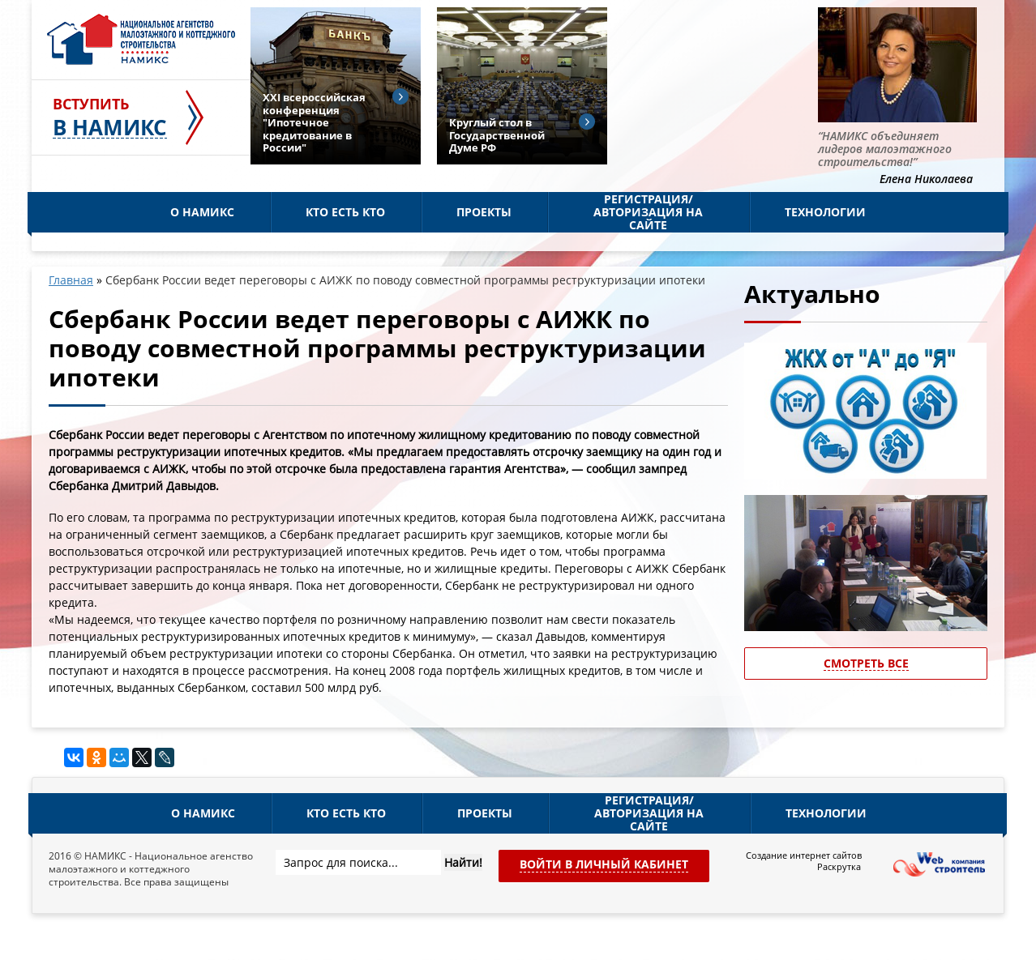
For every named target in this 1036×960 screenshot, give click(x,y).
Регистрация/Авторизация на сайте (648, 212)
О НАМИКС (202, 212)
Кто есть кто (345, 212)
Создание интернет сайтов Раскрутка (803, 861)
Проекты (484, 212)
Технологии (825, 212)
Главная (71, 280)
